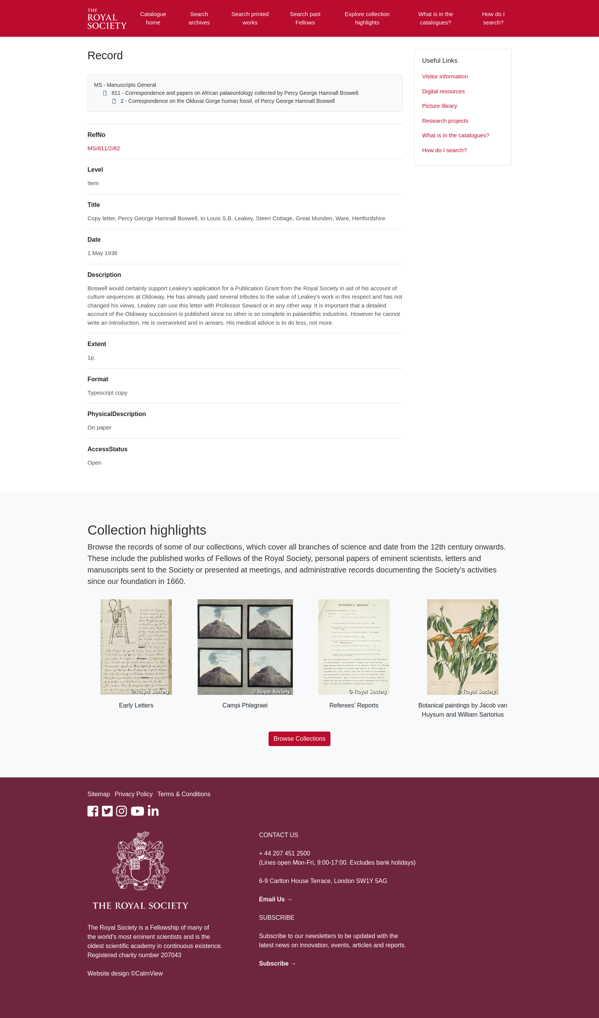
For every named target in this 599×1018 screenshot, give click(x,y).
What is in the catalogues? (435, 18)
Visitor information (445, 76)
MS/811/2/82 (103, 148)
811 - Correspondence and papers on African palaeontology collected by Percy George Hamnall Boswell (235, 93)
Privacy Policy (134, 794)
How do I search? (493, 18)
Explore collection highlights (367, 18)
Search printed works (250, 18)
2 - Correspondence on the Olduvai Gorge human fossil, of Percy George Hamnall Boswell (228, 101)
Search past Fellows (305, 18)
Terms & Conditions (183, 794)
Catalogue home (153, 18)
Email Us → (276, 899)
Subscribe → (277, 963)
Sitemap (98, 794)
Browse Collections (299, 738)
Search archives (199, 18)
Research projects (445, 120)
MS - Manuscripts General (125, 85)
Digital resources (443, 91)
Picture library (439, 105)
